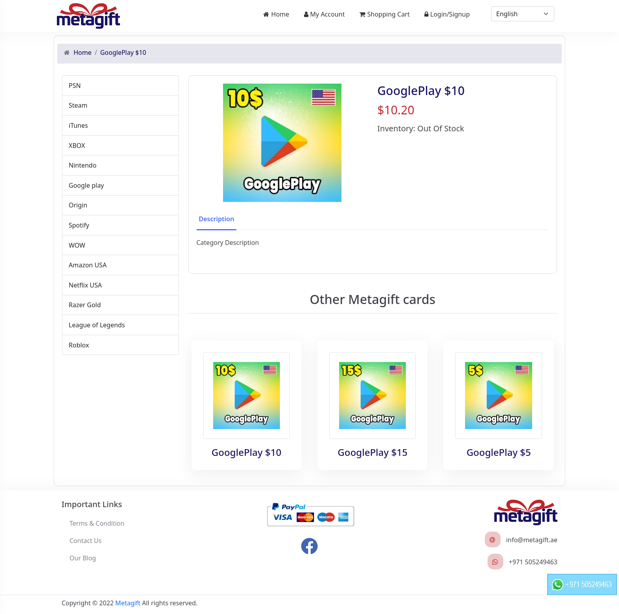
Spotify (79, 225)
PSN (75, 85)
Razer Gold (85, 304)
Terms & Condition (96, 523)
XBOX (77, 145)
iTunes (78, 125)
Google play (86, 185)
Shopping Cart (384, 14)
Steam (78, 105)
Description (216, 219)
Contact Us (85, 540)
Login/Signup (447, 14)
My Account (324, 14)
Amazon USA (88, 265)
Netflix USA (85, 285)
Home (276, 14)
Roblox (79, 345)
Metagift (128, 603)
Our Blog (82, 558)
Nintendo (82, 165)
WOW (77, 245)
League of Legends (97, 325)
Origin (78, 205)
